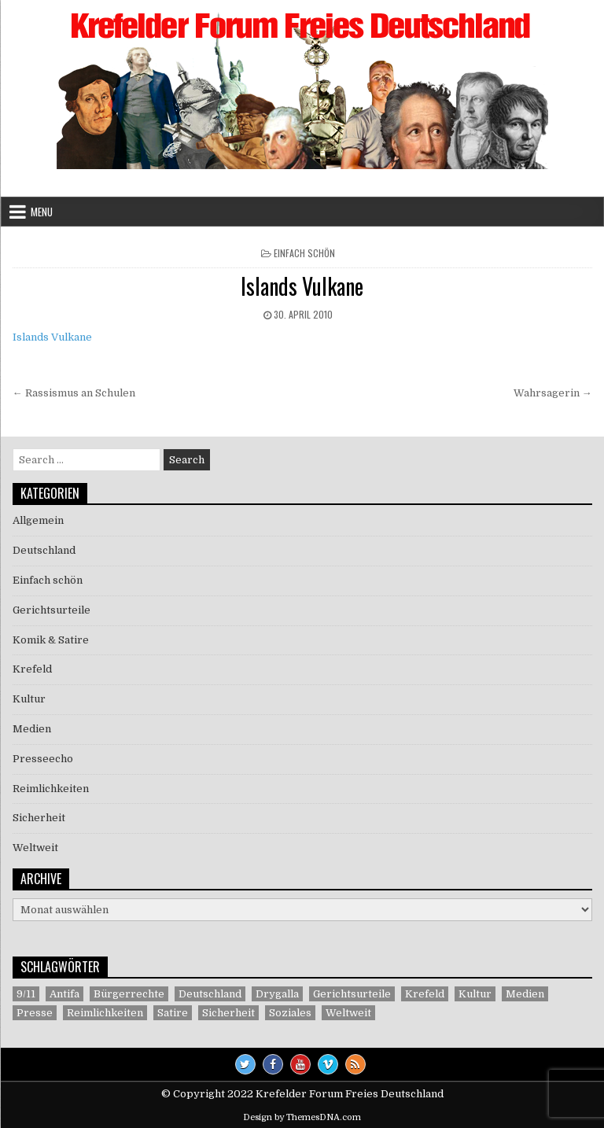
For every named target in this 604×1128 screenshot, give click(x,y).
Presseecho (43, 759)
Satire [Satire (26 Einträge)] (172, 1013)
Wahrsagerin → (553, 393)
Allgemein (38, 520)
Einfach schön (304, 253)
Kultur (29, 699)
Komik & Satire (51, 640)
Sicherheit (39, 818)
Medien (32, 729)
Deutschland (44, 550)
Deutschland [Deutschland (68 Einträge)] (210, 994)
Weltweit (35, 847)
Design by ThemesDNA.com (302, 1117)
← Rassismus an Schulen (74, 393)
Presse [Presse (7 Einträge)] (35, 1013)
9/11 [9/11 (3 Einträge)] (26, 994)
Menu (42, 211)
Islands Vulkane (302, 286)
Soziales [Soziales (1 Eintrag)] (290, 1013)
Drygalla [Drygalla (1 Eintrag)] (277, 994)
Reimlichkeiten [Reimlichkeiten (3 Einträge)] (105, 1013)
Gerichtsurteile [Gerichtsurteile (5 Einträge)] (352, 994)
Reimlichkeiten (51, 788)
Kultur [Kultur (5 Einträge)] (475, 994)
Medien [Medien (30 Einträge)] (525, 994)
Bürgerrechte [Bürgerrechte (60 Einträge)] (129, 994)
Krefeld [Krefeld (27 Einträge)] (424, 994)
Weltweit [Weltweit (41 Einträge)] (348, 1013)
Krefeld (32, 669)
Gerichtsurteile (51, 610)
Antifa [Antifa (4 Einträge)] (64, 994)
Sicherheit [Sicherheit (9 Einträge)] (228, 1013)
